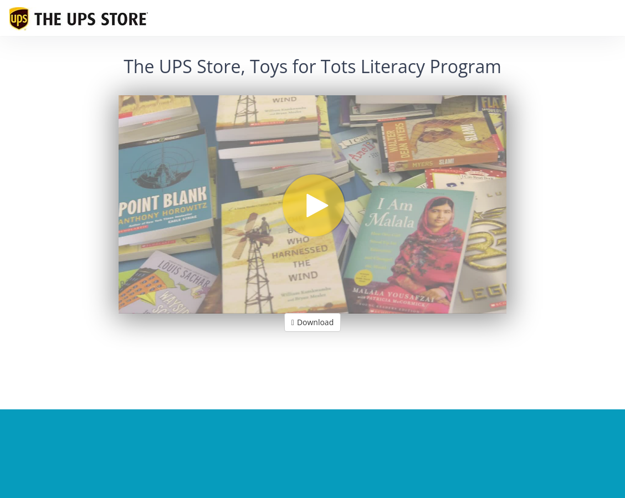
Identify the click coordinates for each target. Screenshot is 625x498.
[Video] (312, 204)
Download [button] (312, 322)
